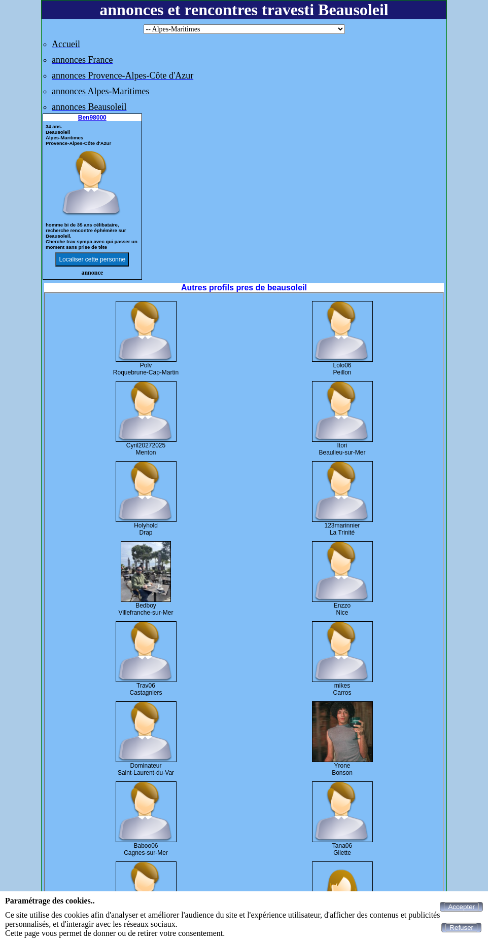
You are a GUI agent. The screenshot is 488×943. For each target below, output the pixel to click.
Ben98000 (92, 117)
